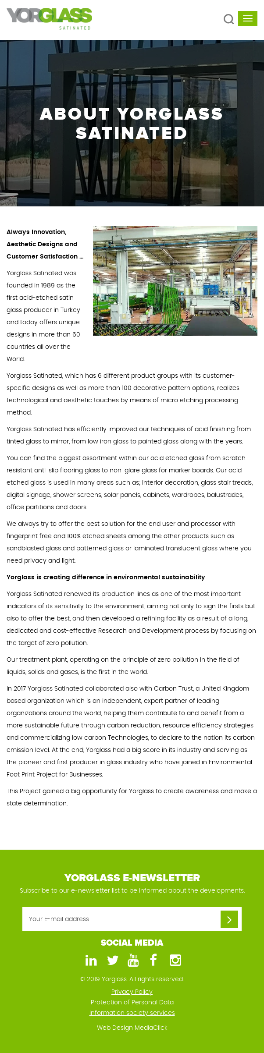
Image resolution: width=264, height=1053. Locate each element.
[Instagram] (174, 961)
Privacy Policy (132, 992)
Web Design (115, 1028)
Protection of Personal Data (132, 1003)
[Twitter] (111, 961)
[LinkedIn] (90, 961)
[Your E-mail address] (132, 919)
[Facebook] (153, 961)
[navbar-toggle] (247, 18)
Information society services (132, 1013)
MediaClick (151, 1028)
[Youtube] (132, 961)
